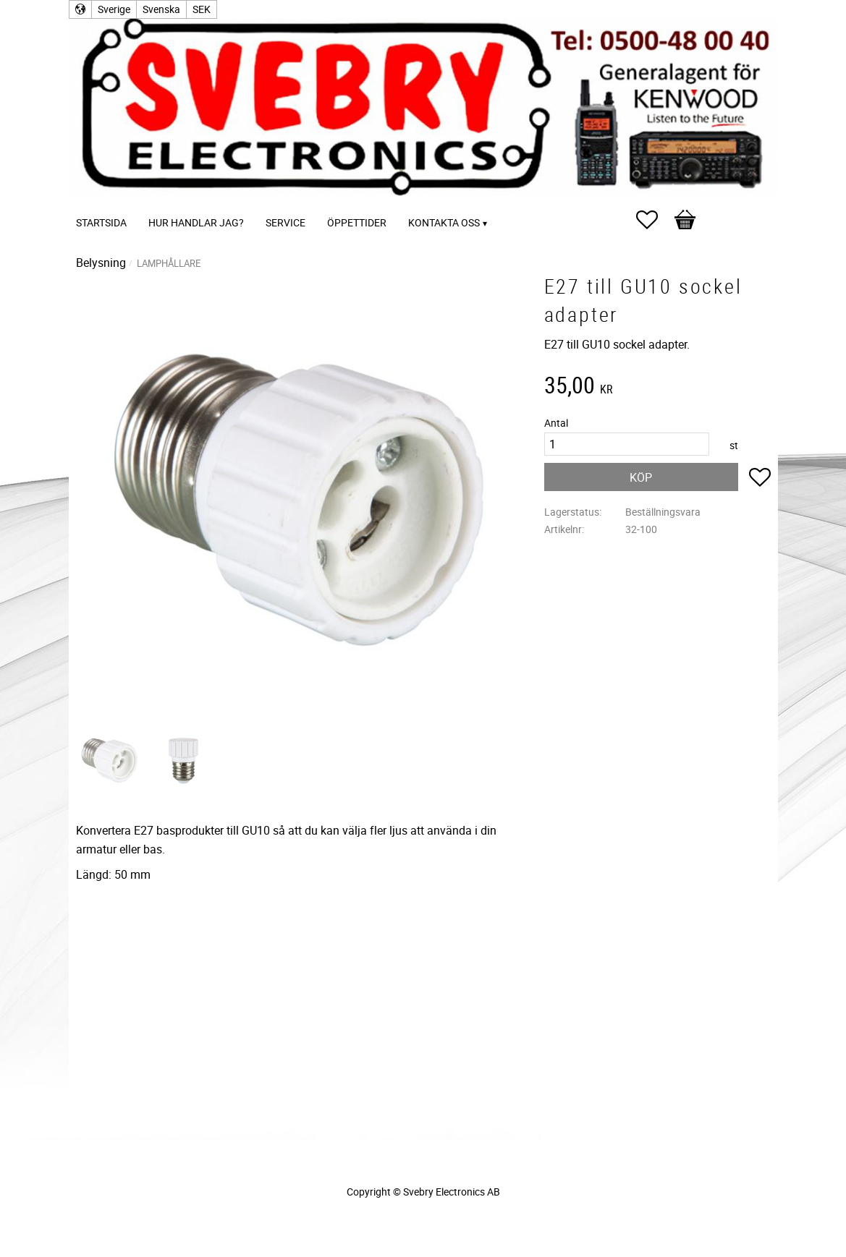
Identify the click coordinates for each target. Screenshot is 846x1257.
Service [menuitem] (285, 222)
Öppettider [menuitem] (356, 222)
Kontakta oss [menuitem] (444, 222)
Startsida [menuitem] (101, 222)
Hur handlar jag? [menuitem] (196, 222)
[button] (654, 220)
